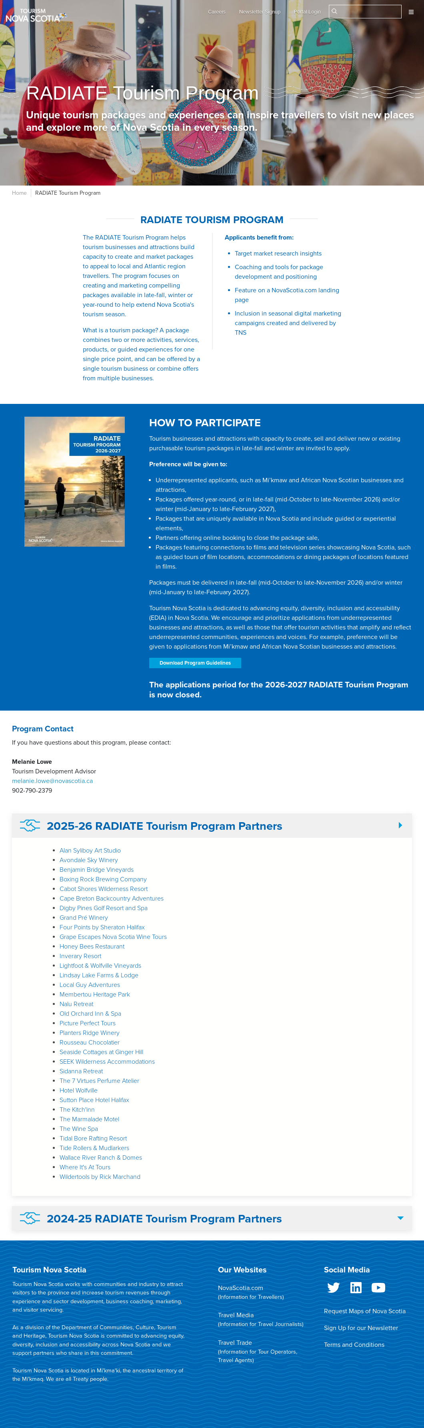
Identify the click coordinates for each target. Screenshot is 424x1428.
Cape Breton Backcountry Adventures (112, 899)
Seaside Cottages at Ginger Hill (101, 1052)
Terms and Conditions (354, 1345)
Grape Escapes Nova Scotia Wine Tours (113, 937)
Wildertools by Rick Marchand (100, 1177)
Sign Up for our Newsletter (361, 1328)
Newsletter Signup (259, 12)
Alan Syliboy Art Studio (90, 851)
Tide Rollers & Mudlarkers (94, 1148)
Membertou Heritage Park (95, 995)
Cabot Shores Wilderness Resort (104, 889)
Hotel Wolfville (79, 1090)
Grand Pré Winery (84, 918)
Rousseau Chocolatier (90, 1043)
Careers (217, 12)
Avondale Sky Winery (89, 860)
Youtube (378, 1289)
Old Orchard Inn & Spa (90, 1014)
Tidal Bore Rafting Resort (93, 1138)
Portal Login (307, 12)
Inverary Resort (80, 956)
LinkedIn (356, 1289)
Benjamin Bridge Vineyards (97, 870)
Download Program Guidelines (195, 663)
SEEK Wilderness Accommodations (107, 1062)
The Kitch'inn (77, 1110)
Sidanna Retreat (81, 1071)
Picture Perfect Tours (88, 1023)
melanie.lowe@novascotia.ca (52, 781)
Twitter (333, 1289)
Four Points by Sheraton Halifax (102, 927)
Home (19, 193)
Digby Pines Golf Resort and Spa (104, 908)
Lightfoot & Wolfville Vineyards (100, 966)
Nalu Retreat (76, 1004)
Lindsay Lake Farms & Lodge (99, 975)
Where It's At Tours (85, 1167)
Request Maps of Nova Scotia (365, 1311)
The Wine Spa (79, 1129)
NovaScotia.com (240, 1288)
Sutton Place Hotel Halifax (94, 1100)
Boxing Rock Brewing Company (103, 879)
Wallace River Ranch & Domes (101, 1158)
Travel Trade (235, 1343)
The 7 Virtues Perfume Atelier (99, 1081)
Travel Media (236, 1315)
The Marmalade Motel (89, 1119)
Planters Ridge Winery (90, 1033)
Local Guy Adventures (90, 985)
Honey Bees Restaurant (92, 947)
